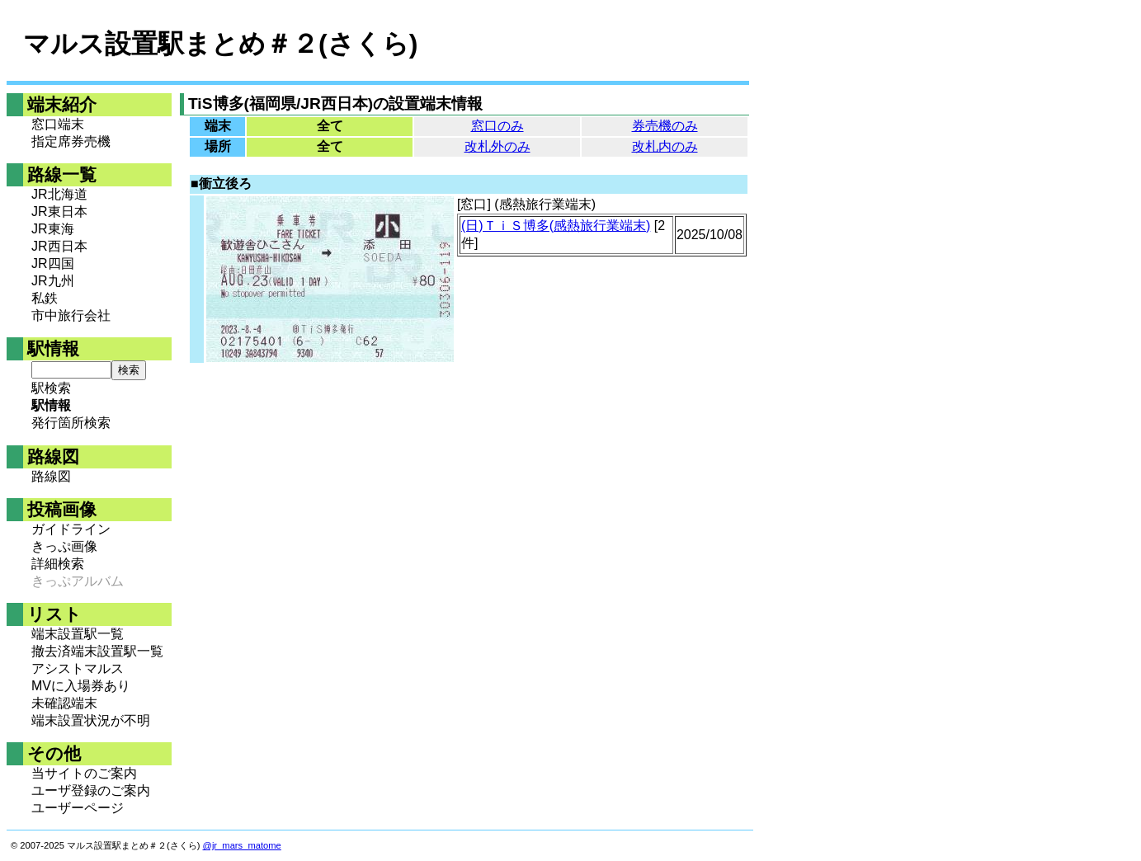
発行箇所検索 (71, 423)
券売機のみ (665, 126)
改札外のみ (497, 146)
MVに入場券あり (80, 686)
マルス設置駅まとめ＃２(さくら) (220, 44)
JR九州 (52, 281)
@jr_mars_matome (242, 845)
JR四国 (52, 263)
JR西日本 (59, 246)
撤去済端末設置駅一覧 (97, 651)
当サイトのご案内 (84, 773)
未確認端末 (64, 703)
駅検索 (51, 388)
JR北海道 (59, 194)
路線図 (51, 476)
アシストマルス (77, 668)
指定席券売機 (71, 141)
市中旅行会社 (71, 315)
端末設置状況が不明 (90, 720)
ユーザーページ (77, 808)
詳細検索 (57, 564)
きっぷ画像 (64, 546)
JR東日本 (59, 212)
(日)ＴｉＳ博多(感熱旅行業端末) (555, 226)
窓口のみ (497, 126)
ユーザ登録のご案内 (90, 790)
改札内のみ (665, 146)
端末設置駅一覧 (77, 634)
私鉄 (44, 298)
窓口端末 (57, 124)
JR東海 (52, 229)
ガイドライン (71, 529)
